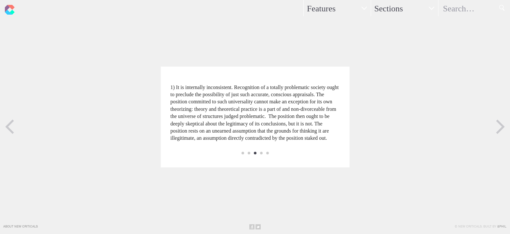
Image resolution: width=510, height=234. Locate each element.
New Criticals (8, 8)
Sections (388, 8)
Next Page (500, 126)
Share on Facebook (252, 226)
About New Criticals (20, 226)
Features (321, 8)
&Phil (501, 226)
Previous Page (10, 126)
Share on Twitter (258, 226)
